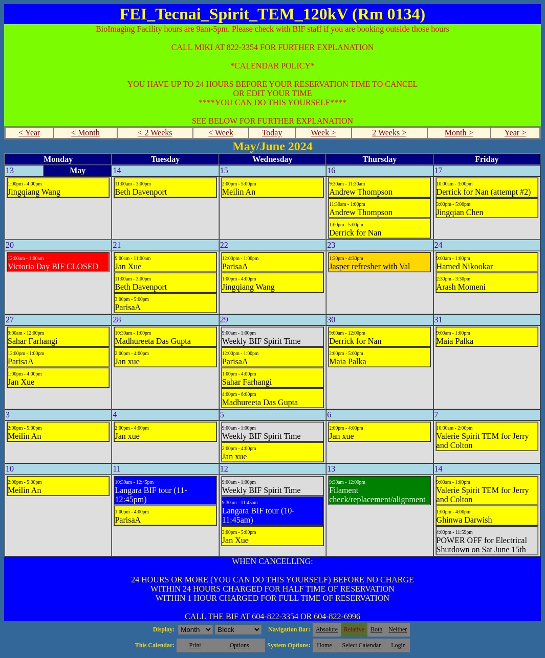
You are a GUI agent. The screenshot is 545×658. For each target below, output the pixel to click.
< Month (85, 132)
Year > (516, 132)
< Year (29, 132)
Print (195, 645)
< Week (220, 132)
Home (324, 645)
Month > (459, 132)
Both (376, 629)
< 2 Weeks (155, 132)
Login (398, 645)
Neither (397, 629)
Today (272, 132)
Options (239, 645)
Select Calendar (361, 645)
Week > (323, 132)
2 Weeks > (389, 132)
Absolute (327, 629)
